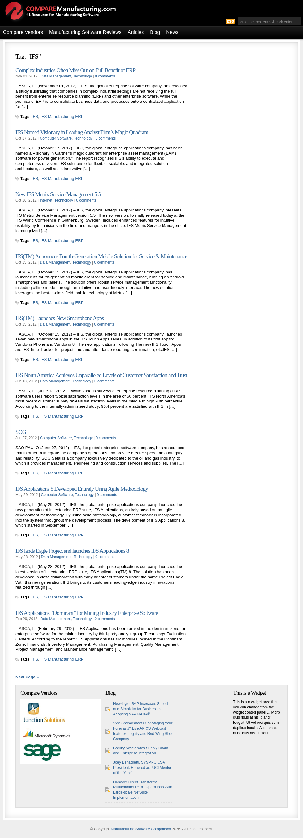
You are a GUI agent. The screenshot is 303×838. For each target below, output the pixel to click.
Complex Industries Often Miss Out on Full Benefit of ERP (75, 70)
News (172, 32)
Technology (82, 76)
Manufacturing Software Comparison (141, 829)
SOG (20, 432)
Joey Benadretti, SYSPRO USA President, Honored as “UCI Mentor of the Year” (142, 767)
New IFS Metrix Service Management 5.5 (58, 194)
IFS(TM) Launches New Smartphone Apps (59, 318)
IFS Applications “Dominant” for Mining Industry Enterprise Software (86, 613)
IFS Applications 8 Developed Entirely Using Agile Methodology (81, 489)
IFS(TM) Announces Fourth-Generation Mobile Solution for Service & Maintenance (101, 256)
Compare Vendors (23, 32)
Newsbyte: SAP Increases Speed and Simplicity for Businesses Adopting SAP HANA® (140, 709)
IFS (35, 116)
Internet (46, 200)
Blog (155, 32)
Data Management (56, 76)
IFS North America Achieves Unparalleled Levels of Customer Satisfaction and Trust (101, 375)
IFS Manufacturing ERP (62, 116)
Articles (136, 32)
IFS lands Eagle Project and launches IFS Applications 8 (72, 551)
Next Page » (27, 677)
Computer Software (56, 138)
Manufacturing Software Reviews (85, 32)
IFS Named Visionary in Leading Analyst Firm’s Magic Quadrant (81, 132)
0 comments (105, 76)
